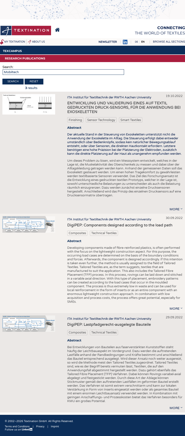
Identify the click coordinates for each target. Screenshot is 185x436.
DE (136, 41)
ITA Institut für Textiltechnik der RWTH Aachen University (109, 97)
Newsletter (108, 42)
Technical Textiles (104, 233)
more (174, 209)
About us (38, 41)
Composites (77, 233)
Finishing (75, 120)
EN (143, 41)
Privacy (40, 426)
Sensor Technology (101, 120)
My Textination (14, 41)
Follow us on (19, 429)
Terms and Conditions (17, 426)
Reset (34, 81)
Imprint (55, 426)
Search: (7, 67)
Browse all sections (169, 41)
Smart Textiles (130, 120)
